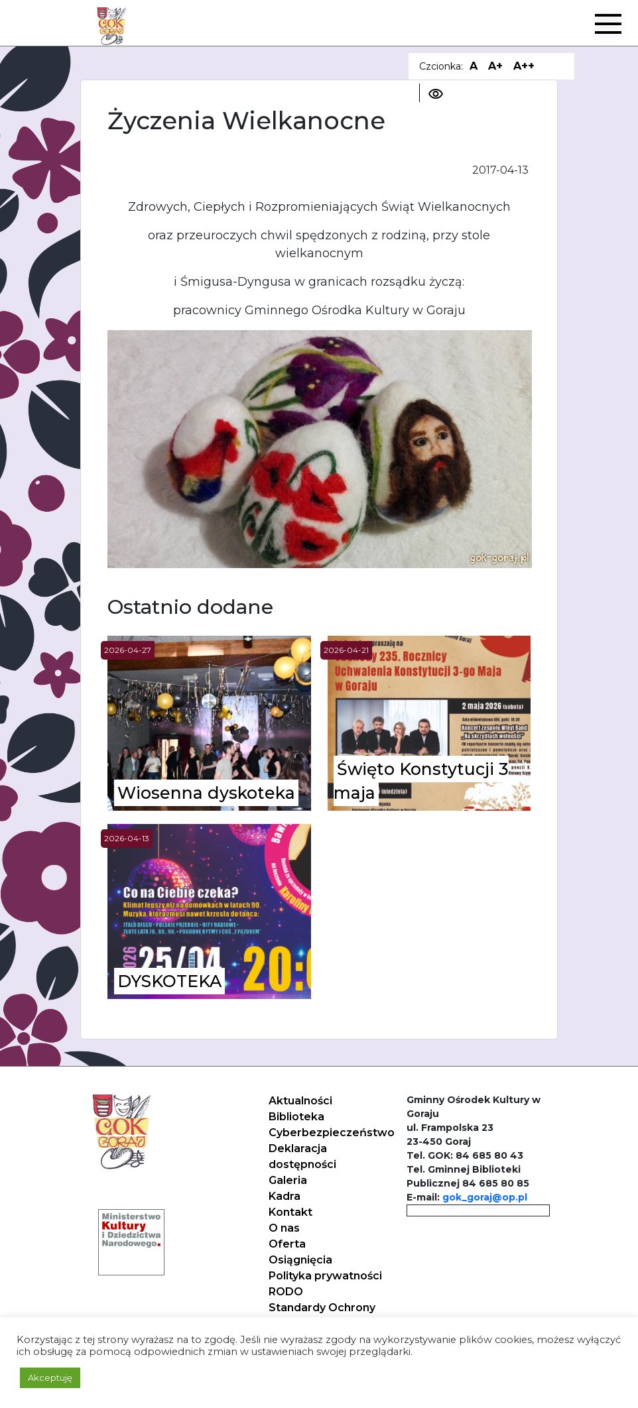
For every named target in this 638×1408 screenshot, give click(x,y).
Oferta (287, 1244)
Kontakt (290, 1212)
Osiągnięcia (300, 1260)
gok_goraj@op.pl (484, 1197)
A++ (524, 66)
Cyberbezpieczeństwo (332, 1132)
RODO (286, 1291)
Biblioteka (296, 1116)
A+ (495, 66)
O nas (284, 1228)
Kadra (284, 1196)
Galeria (288, 1180)
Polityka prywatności (325, 1275)
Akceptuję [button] (50, 1377)
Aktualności (300, 1100)
